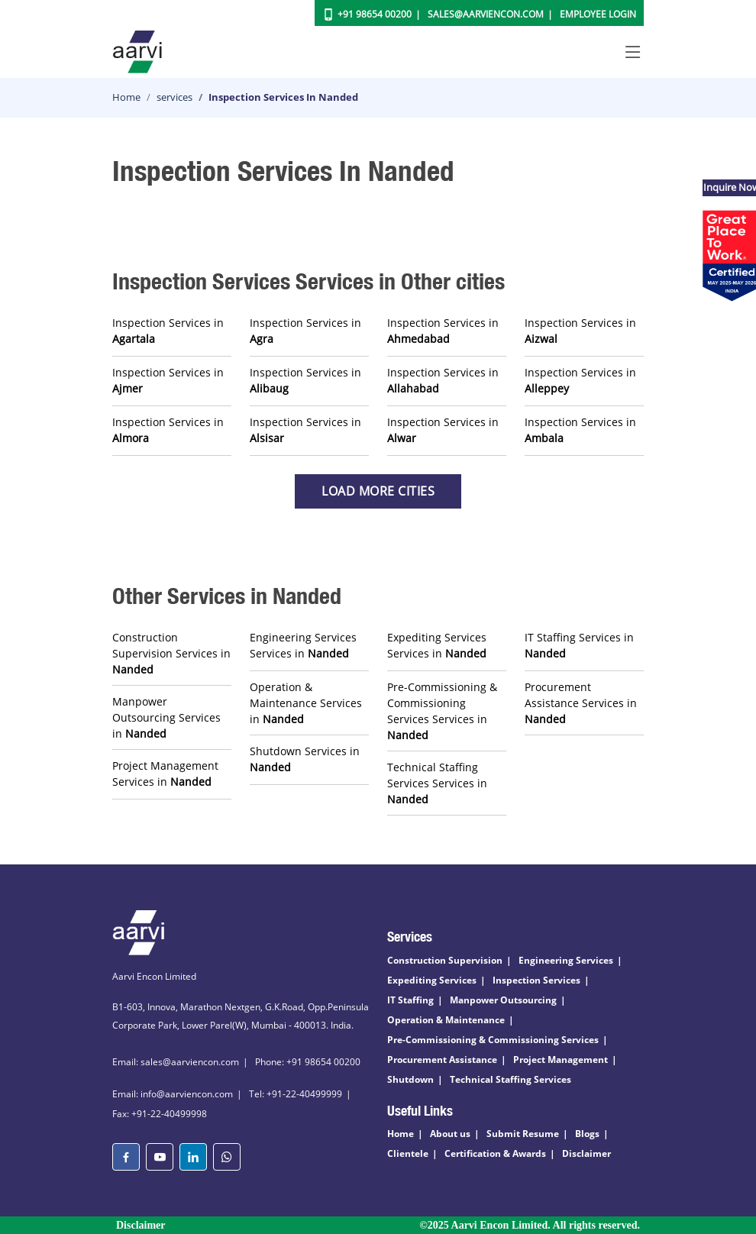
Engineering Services (566, 960)
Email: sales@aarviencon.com (175, 1061)
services (174, 97)
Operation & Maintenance (446, 1019)
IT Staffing (410, 999)
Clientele (407, 1153)
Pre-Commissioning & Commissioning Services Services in (442, 711)
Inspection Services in (168, 330)
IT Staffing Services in (579, 645)
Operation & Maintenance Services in (306, 703)
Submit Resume (522, 1133)
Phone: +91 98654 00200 (307, 1061)
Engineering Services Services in (303, 645)
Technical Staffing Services (510, 1079)
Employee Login (598, 14)
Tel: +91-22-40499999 (295, 1093)
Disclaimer (586, 1153)
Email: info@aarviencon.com (172, 1093)
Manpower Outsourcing (503, 999)
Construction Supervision (444, 960)
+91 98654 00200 (375, 14)
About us (450, 1133)
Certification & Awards (495, 1153)
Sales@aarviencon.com (486, 14)
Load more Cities (378, 491)
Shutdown (410, 1079)
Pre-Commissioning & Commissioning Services (493, 1039)
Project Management (560, 1059)
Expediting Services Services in (436, 645)
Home (126, 97)
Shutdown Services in (305, 759)
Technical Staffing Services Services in (437, 783)
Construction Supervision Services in (171, 653)
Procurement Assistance (442, 1059)
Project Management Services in (165, 773)
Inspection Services (536, 980)
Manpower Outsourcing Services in (166, 717)
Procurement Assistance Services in (581, 703)
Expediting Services (432, 980)
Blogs (587, 1133)
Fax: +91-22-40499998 (159, 1113)
